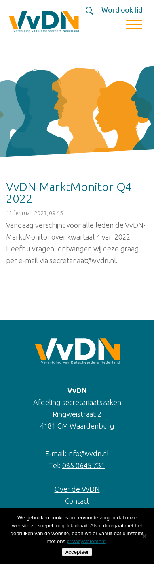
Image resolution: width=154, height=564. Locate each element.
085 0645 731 (83, 465)
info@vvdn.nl (88, 453)
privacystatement (86, 541)
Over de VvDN (77, 489)
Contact (77, 501)
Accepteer (77, 552)
